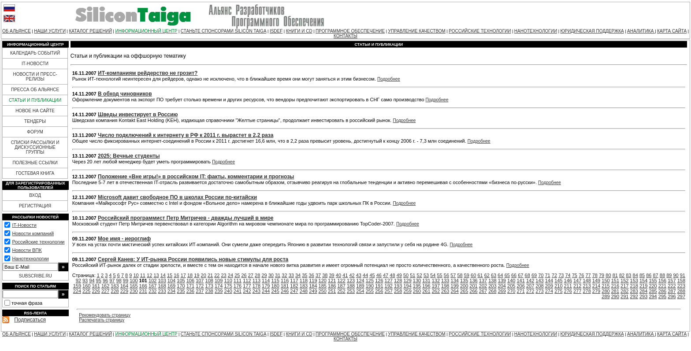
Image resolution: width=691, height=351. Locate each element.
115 (275, 280)
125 (370, 280)
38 (324, 275)
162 (105, 285)
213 (587, 285)
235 (181, 291)
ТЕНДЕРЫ (35, 121)
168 (162, 285)
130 (417, 280)
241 (237, 291)
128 (398, 280)
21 (210, 275)
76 (581, 275)
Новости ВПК (26, 250)
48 (392, 275)
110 (228, 280)
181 (285, 285)
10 (135, 275)
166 (143, 285)
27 (250, 275)
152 (624, 280)
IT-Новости (24, 225)
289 (605, 296)
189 (360, 285)
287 (672, 291)
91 (682, 275)
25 (237, 275)
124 (360, 280)
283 (634, 291)
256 (379, 291)
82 (621, 275)
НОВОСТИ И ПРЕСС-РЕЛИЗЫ (35, 76)
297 (681, 296)
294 (653, 296)
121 (332, 280)
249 (313, 291)
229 (124, 291)
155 (653, 280)
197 (436, 285)
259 (407, 291)
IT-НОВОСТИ (35, 63)
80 (608, 275)
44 (365, 275)
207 (530, 285)
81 (615, 275)
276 (568, 291)
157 (672, 280)
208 (539, 285)
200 (464, 285)
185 (323, 285)
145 (558, 280)
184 (313, 285)
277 (577, 291)
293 (643, 296)
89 (669, 275)
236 (190, 291)
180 (275, 285)
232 (152, 291)
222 (672, 285)
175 (228, 285)
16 (176, 275)
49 (399, 275)
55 (439, 275)
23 (224, 275)
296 (672, 296)
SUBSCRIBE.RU (35, 275)
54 (432, 275)
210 (558, 285)
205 (511, 285)
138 (492, 280)
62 (487, 275)
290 (615, 296)
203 (492, 285)
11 (142, 275)
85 (642, 275)
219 (643, 285)
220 (653, 285)
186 (332, 285)
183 (304, 285)
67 (520, 275)
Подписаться (30, 320)
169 (171, 285)
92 (78, 280)
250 (323, 291)
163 (115, 285)
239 (219, 291)
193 (398, 285)
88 (662, 275)
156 (662, 280)
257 (389, 291)
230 (133, 291)
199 (455, 285)
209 (549, 285)
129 (407, 280)
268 (492, 291)
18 (190, 275)
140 (511, 280)
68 (527, 275)
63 (493, 275)
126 (379, 280)
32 (284, 275)
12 (149, 275)
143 (539, 280)
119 (313, 280)
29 (264, 275)
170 (181, 285)
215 (605, 285)
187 (341, 285)
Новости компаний (33, 233)
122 (341, 280)
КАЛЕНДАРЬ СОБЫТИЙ (35, 53)
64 (500, 275)
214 (596, 285)
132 (436, 280)
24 (230, 275)
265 (464, 291)
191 (379, 285)
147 (577, 280)
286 (662, 291)
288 (681, 291)
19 (196, 275)
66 (513, 275)
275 (558, 291)
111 (237, 280)
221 (662, 285)
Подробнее (388, 79)
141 (520, 280)
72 (554, 275)
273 (539, 291)
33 (291, 275)
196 (426, 285)
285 (653, 291)
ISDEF (276, 31)
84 (635, 275)
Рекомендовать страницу (104, 315)
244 (266, 291)
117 (294, 280)
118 (304, 280)
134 (455, 280)
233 (162, 291)
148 (587, 280)
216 (615, 285)
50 (406, 275)
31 (277, 275)
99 (125, 280)
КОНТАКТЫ (345, 35)
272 (530, 291)
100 (133, 280)
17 (183, 275)
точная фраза (26, 303)
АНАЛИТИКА (641, 31)
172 (200, 285)
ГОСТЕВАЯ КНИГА (35, 173)
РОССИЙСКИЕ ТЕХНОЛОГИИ (480, 31)
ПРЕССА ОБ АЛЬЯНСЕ (35, 89)
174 (219, 285)
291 (624, 296)
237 (200, 291)
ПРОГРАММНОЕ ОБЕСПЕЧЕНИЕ (350, 31)
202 (483, 285)
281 (615, 291)
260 (417, 291)
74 (567, 275)
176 (237, 285)
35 (304, 275)
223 (681, 285)
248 (304, 291)
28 (257, 275)
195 (417, 285)
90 (675, 275)
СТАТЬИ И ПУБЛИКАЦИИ (35, 100)
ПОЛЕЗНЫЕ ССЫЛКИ (34, 162)
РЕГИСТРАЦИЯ (35, 205)
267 (483, 291)
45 (372, 275)
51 (412, 275)
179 (266, 285)
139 (502, 280)
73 (561, 275)
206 (520, 285)
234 (171, 291)
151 (615, 280)
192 (389, 285)
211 (568, 285)
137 (483, 280)
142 (530, 280)
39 (331, 275)
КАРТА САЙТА (672, 31)
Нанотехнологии (30, 258)
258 (398, 291)
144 (549, 280)
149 (596, 280)
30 (271, 275)
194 (407, 285)
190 (370, 285)
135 (464, 280)
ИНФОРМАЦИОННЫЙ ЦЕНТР (146, 31)
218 (634, 285)
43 (358, 275)
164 (124, 285)
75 (574, 275)
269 (502, 291)
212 (577, 285)
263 (445, 291)
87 (655, 275)
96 (105, 280)
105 (181, 280)
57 (453, 275)
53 (426, 275)
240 (228, 291)
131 (426, 280)
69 (534, 275)
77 (588, 275)
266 (473, 291)
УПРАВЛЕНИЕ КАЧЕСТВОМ (417, 31)
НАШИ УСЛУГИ (50, 31)
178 (256, 285)
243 (256, 291)
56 (446, 275)
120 (323, 280)
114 (266, 280)
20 (203, 275)
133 (445, 280)
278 (587, 291)
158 (681, 280)
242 (247, 291)
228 (115, 291)
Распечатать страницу (101, 320)
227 (105, 291)
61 (480, 275)
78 (595, 275)
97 (112, 280)
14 (163, 275)
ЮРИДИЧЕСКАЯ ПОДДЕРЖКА (592, 31)
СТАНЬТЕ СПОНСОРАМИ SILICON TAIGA (224, 31)
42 (351, 275)
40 (338, 275)
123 (351, 280)
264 (455, 291)
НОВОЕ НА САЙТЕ (35, 110)
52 (419, 275)
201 (473, 285)
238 (209, 291)
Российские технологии (38, 241)
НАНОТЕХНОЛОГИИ (535, 31)
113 (256, 280)
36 (311, 275)
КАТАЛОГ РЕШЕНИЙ (90, 31)
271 (520, 291)
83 (628, 275)
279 (596, 291)
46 (379, 275)
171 (190, 285)
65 (507, 275)
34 (298, 275)
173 (209, 285)
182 (294, 285)
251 (332, 291)
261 (426, 291)
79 (601, 275)
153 (634, 280)
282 (624, 291)
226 (96, 291)
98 (119, 280)
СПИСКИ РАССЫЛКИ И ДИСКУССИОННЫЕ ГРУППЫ (35, 147)
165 (133, 285)
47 (385, 275)
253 (351, 291)
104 (171, 280)
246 (285, 291)
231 (143, 291)
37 (318, 275)
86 (648, 275)
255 (370, 291)
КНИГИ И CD (299, 31)
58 (459, 275)
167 (152, 285)
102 (152, 280)
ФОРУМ (35, 131)
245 (275, 291)
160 (86, 285)
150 (605, 280)
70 (540, 275)
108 (209, 280)
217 (624, 285)
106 (190, 280)
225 (86, 291)
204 (502, 285)
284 (643, 291)
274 (549, 291)
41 (345, 275)
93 (85, 280)
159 (77, 285)
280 (605, 291)
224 (77, 291)
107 (200, 280)
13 (156, 275)
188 (351, 285)
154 (643, 280)
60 (473, 275)
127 (389, 280)
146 (568, 280)
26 (243, 275)
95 (98, 280)
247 (294, 291)
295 (662, 296)
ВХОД (35, 195)
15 (169, 275)
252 (341, 291)
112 (247, 280)
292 (634, 296)
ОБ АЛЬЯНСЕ (16, 31)
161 (96, 285)
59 (466, 275)
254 (360, 291)
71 (547, 275)
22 (216, 275)
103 (162, 280)
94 (91, 280)
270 (511, 291)
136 (473, 280)
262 (436, 291)
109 (219, 280)
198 (445, 285)
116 (285, 280)
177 (247, 285)
